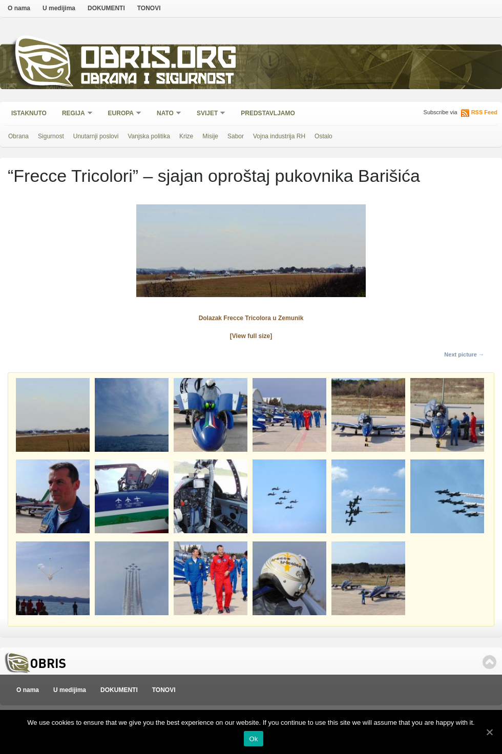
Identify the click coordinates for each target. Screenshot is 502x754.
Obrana (18, 136)
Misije (210, 136)
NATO (165, 114)
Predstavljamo (268, 113)
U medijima (59, 8)
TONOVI (149, 8)
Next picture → (464, 354)
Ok (253, 739)
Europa (121, 114)
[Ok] (489, 732)
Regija (74, 114)
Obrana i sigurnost (157, 80)
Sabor (235, 136)
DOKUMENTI (106, 8)
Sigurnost (51, 136)
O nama (19, 8)
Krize (186, 136)
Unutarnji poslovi (96, 136)
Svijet (207, 114)
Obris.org (159, 60)
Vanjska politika (149, 136)
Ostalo (323, 136)
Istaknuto (29, 113)
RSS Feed (484, 112)
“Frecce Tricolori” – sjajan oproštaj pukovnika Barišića (214, 175)
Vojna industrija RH (279, 136)
